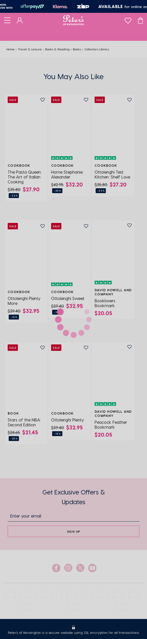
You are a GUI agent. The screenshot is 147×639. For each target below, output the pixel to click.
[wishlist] (128, 19)
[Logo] (73, 20)
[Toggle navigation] (7, 20)
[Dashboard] (20, 20)
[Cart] (140, 20)
